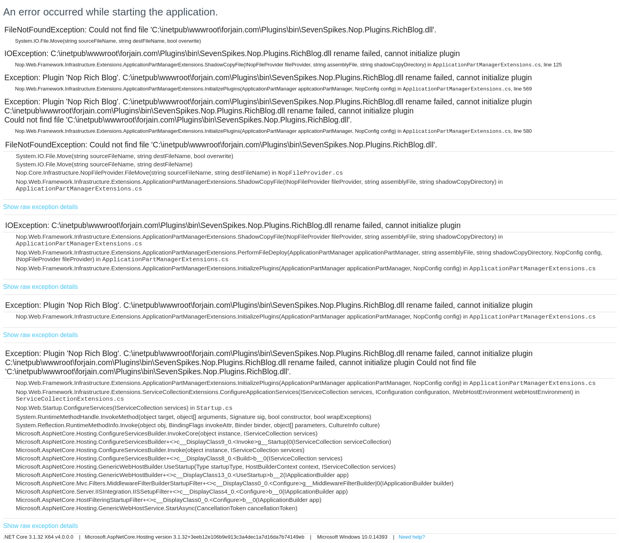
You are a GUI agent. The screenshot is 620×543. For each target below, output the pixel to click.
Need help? (412, 537)
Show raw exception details (40, 207)
